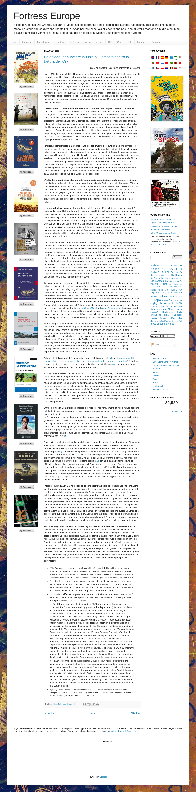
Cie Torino (171, 289)
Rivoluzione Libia (159, 315)
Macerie (156, 382)
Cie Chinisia (176, 275)
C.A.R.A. (155, 269)
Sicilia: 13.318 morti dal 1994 (163, 219)
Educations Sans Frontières (165, 362)
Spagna (163, 321)
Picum (155, 372)
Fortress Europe (47, 16)
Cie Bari (162, 272)
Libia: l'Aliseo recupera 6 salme (164, 233)
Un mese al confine (166, 322)
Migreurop (157, 369)
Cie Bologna (172, 272)
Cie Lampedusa (159, 281)
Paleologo (62, 704)
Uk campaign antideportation (166, 365)
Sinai (172, 317)
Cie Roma (162, 286)
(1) (111, 358)
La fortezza (43, 42)
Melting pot (158, 386)
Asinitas (156, 376)
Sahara (163, 318)
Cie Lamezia (177, 278)
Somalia (154, 321)
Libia (55, 704)
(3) (64, 436)
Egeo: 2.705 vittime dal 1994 (163, 223)
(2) (113, 364)
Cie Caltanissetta (164, 275)
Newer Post (49, 713)
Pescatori (178, 306)
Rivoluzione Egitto (172, 312)
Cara (119, 42)
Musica (99, 42)
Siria (180, 318)
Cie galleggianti (163, 293)
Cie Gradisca (167, 278)
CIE (110, 42)
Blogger (103, 777)
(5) (62, 452)
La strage (27, 42)
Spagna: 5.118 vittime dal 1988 (164, 226)
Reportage (59, 42)
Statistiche (173, 321)
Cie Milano (174, 281)
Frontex (165, 300)
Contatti (156, 42)
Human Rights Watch (87, 308)
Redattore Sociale (161, 389)
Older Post (135, 713)
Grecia (172, 300)
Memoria (141, 42)
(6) (97, 461)
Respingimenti (73, 704)
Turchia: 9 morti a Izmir (160, 230)
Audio (165, 266)
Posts (156, 345)
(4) (66, 448)
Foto (129, 42)
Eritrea (163, 296)
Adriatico (155, 265)
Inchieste (74, 42)
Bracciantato (176, 265)
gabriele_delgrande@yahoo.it (122, 731)
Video (87, 42)
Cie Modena (161, 284)
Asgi (155, 379)
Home (14, 42)
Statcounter (177, 412)
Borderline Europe (161, 358)
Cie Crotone (155, 278)
